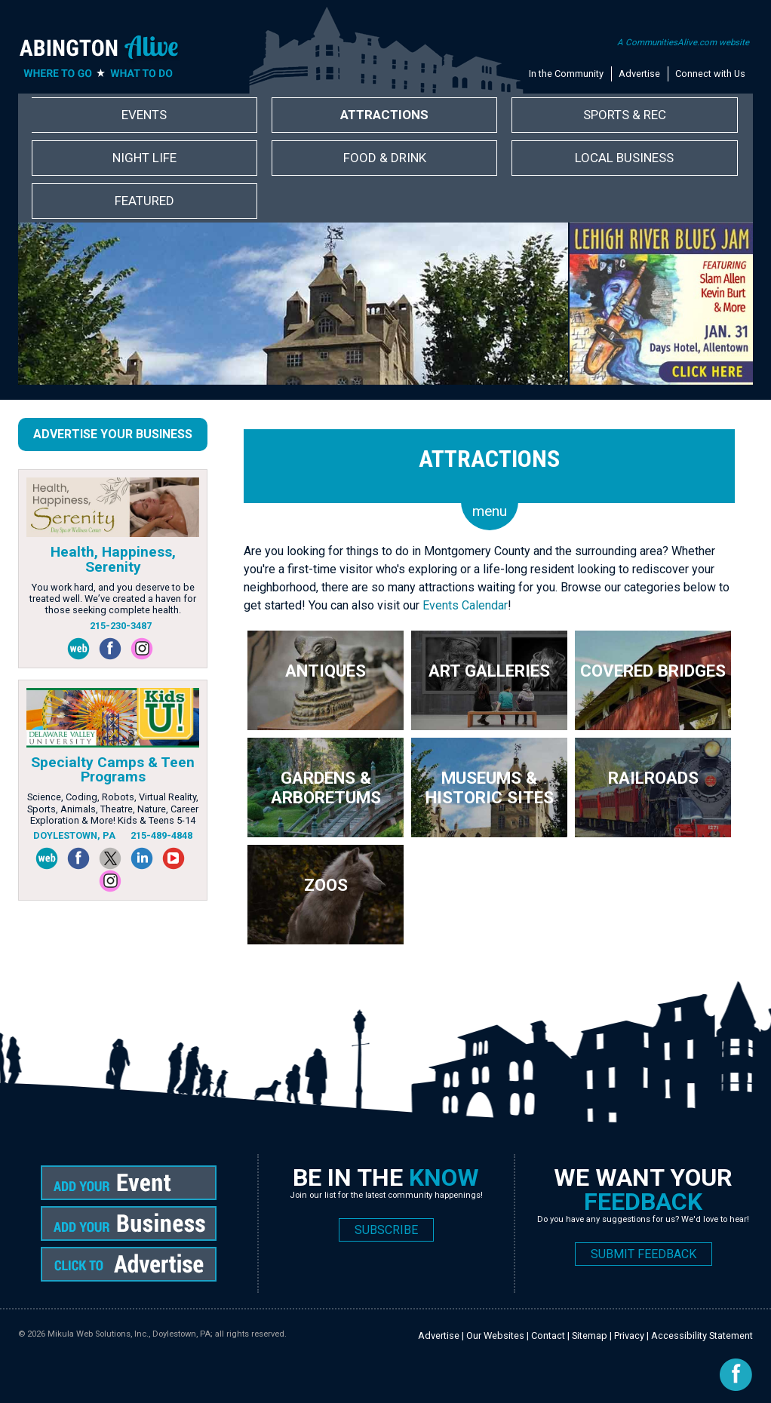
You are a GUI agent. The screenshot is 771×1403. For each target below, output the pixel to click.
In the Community (566, 73)
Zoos (326, 885)
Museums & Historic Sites (489, 787)
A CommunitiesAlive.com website (683, 42)
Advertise (639, 73)
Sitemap (589, 1335)
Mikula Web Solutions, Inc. (98, 1334)
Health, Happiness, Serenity (113, 559)
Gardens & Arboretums (326, 787)
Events (144, 114)
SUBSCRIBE (386, 1230)
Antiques (325, 670)
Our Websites (495, 1335)
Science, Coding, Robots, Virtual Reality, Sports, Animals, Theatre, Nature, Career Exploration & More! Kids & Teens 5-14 (112, 808)
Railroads (653, 777)
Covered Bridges (653, 670)
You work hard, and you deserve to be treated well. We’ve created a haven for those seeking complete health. (112, 599)
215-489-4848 (161, 835)
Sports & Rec (624, 114)
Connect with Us (710, 73)
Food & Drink (384, 157)
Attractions (384, 114)
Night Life (144, 157)
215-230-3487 (121, 625)
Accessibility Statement (702, 1335)
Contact (548, 1335)
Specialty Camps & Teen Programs (113, 769)
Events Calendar (465, 605)
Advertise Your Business (112, 434)
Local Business (624, 157)
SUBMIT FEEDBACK (643, 1254)
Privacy (629, 1335)
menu (489, 511)
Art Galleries (489, 670)
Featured (144, 200)
